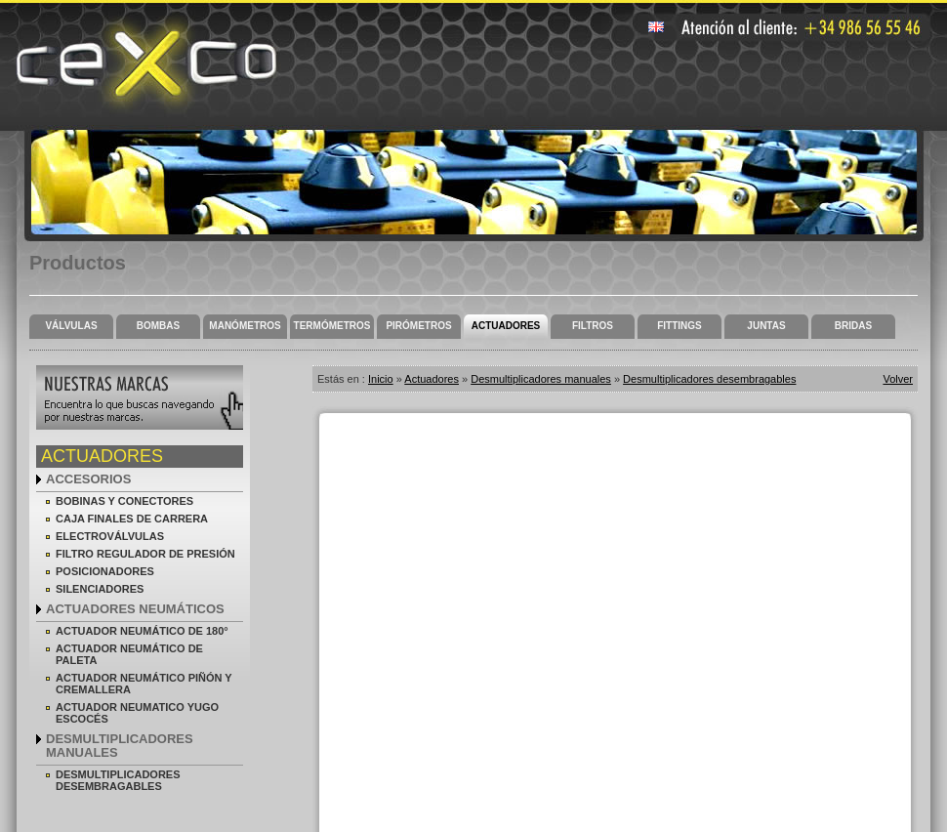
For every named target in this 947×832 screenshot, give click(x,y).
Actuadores (506, 325)
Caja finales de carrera (132, 518)
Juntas (766, 325)
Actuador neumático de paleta (129, 654)
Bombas (158, 325)
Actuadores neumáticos (135, 609)
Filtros (592, 325)
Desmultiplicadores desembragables (118, 780)
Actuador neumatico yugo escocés (137, 713)
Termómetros (332, 325)
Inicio (380, 379)
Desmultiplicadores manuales (119, 745)
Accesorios (88, 479)
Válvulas (71, 325)
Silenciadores (100, 589)
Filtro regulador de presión (145, 554)
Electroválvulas (110, 536)
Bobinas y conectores (124, 501)
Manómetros (244, 325)
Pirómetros (418, 325)
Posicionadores (105, 571)
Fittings (679, 325)
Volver (898, 379)
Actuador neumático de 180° (142, 631)
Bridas (853, 325)
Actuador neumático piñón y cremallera (144, 683)
